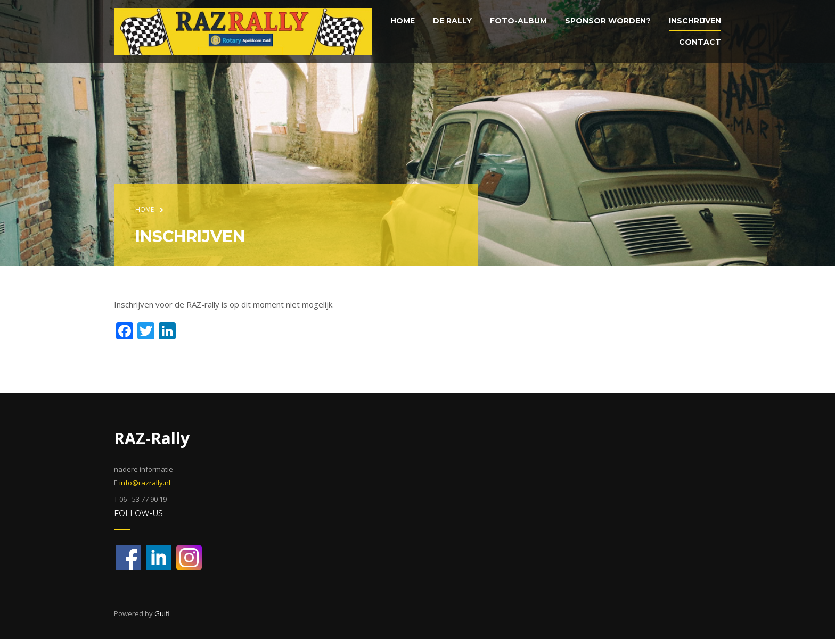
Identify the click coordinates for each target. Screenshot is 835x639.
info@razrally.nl (144, 482)
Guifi (162, 613)
